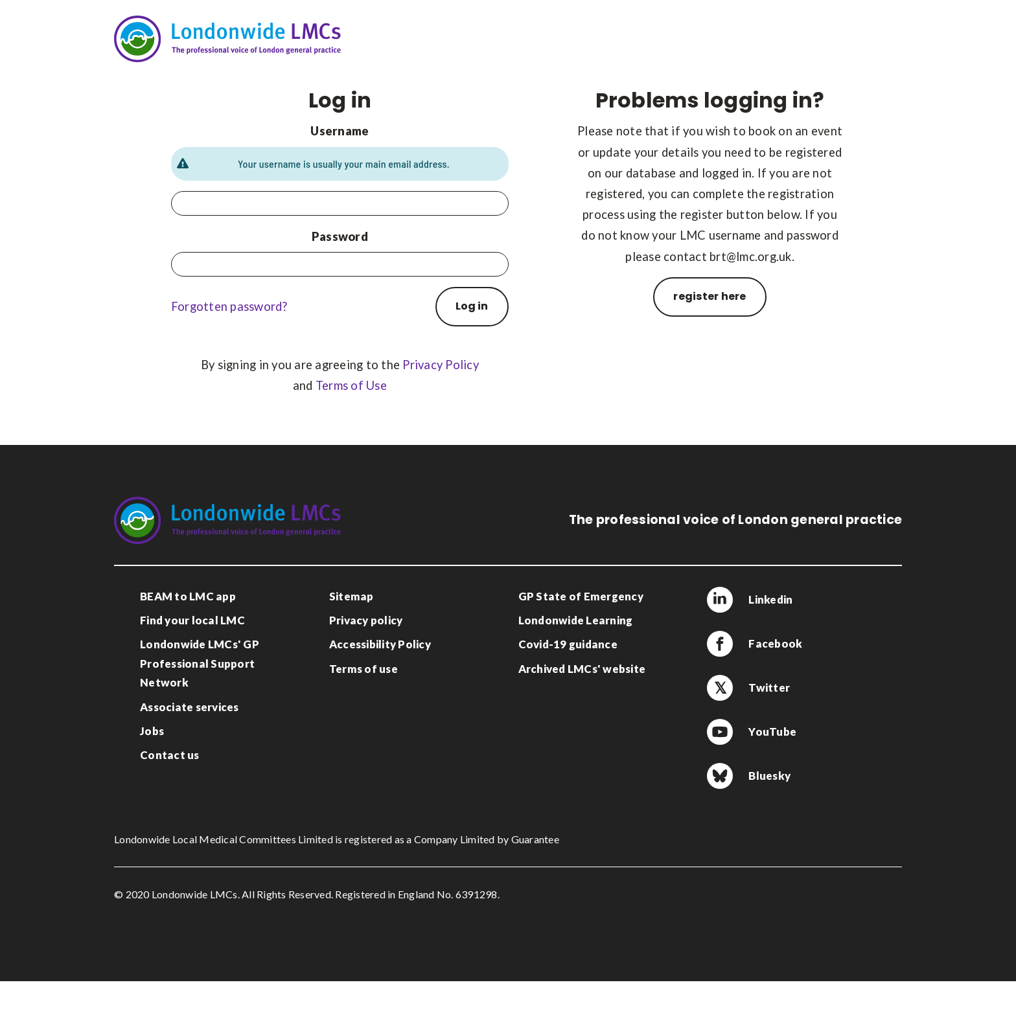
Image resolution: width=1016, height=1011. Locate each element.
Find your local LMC (192, 620)
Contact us (170, 755)
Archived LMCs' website (582, 669)
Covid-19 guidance (568, 644)
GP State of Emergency (580, 596)
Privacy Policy (440, 365)
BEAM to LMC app (188, 596)
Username (339, 131)
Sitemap (351, 596)
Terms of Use (351, 385)
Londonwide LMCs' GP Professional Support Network (199, 663)
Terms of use (363, 669)
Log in (472, 306)
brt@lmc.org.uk (751, 256)
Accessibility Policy (380, 644)
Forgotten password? (229, 306)
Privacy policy (366, 620)
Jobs (152, 731)
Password (340, 236)
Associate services (189, 707)
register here (709, 296)
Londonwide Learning (575, 620)
